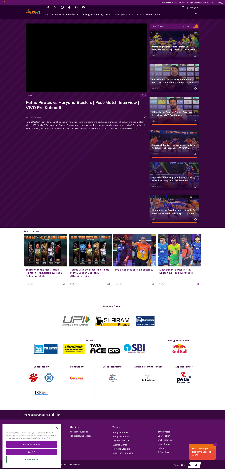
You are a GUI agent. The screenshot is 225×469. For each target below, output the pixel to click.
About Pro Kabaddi (79, 431)
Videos (29, 95)
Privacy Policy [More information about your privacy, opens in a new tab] (46, 452)
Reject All (32, 465)
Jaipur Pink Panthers (122, 452)
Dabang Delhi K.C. (121, 440)
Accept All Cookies (31, 458)
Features (29, 284)
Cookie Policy (74, 464)
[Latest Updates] (121, 14)
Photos (30, 435)
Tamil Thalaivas (164, 439)
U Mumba (161, 448)
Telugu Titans (163, 444)
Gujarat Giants (119, 444)
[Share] (145, 117)
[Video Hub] (69, 14)
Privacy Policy (62, 464)
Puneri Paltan (163, 435)
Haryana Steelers (121, 448)
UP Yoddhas (163, 452)
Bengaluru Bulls (120, 432)
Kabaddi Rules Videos (80, 435)
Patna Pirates (163, 431)
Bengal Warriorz (120, 436)
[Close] (57, 442)
